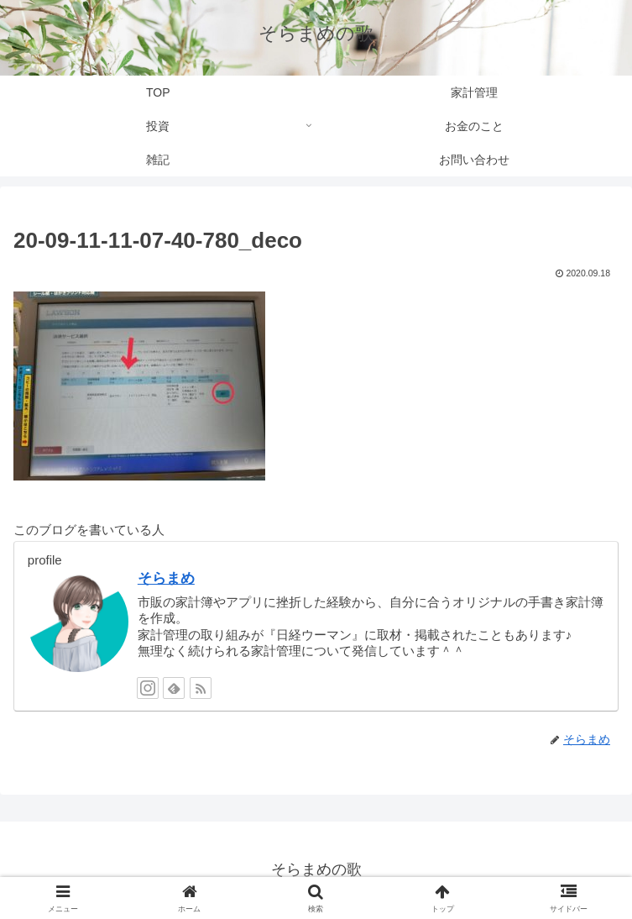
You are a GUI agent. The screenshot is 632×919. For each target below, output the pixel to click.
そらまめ (166, 578)
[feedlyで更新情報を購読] (174, 688)
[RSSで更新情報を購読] (201, 688)
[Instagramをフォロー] (148, 688)
